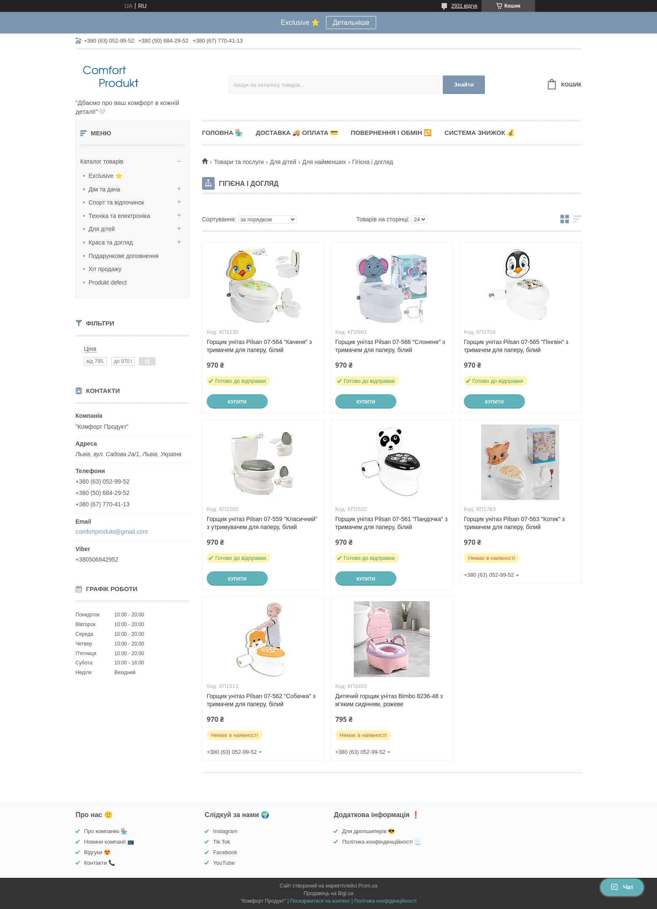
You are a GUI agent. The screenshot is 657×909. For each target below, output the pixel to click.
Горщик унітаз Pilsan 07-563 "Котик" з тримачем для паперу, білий (514, 523)
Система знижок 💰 (479, 132)
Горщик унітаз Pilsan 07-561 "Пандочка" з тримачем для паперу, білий (391, 523)
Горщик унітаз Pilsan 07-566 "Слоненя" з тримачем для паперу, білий (390, 346)
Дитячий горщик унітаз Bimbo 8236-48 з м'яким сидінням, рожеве (389, 700)
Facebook (225, 852)
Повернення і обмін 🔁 (391, 132)
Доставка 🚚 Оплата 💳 (297, 132)
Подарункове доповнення (124, 256)
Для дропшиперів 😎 (368, 831)
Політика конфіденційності (385, 901)
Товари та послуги (239, 162)
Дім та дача (104, 189)
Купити (237, 401)
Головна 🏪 (222, 132)
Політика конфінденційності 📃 (381, 842)
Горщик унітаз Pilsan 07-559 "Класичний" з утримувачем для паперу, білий (262, 523)
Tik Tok (221, 842)
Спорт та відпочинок (116, 202)
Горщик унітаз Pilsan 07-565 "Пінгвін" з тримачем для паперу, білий (516, 346)
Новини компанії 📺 (109, 842)
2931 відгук (464, 6)
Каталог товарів (101, 161)
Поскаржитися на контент (320, 901)
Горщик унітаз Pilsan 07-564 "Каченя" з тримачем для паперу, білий (259, 346)
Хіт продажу (105, 269)
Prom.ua (367, 886)
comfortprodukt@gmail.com (111, 531)
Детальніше (351, 22)
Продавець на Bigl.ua (328, 893)
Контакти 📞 (99, 863)
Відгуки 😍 (97, 852)
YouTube (223, 863)
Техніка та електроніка (119, 215)
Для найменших (324, 162)
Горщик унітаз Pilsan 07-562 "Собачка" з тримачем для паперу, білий (261, 700)
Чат (622, 887)
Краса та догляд (111, 242)
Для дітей (102, 229)
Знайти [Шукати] (464, 84)
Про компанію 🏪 (105, 831)
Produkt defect (108, 282)
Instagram (225, 831)
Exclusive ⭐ (105, 175)
